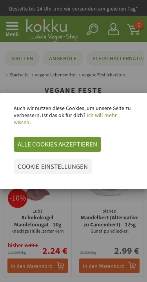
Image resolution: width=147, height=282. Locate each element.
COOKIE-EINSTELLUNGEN (53, 166)
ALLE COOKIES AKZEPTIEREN (57, 144)
